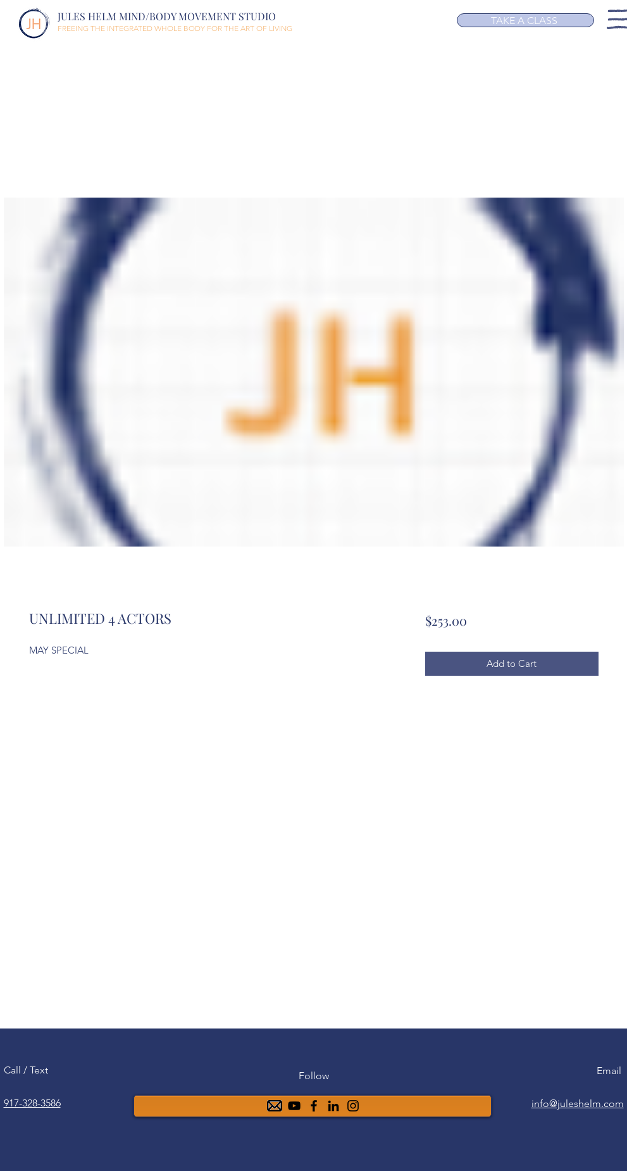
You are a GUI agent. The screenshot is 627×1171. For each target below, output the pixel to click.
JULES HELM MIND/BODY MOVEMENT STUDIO (167, 16)
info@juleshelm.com (577, 1104)
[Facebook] (313, 1105)
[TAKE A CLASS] (525, 20)
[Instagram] (353, 1105)
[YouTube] (294, 1105)
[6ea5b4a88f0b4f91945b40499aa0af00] (333, 1105)
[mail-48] (274, 1105)
